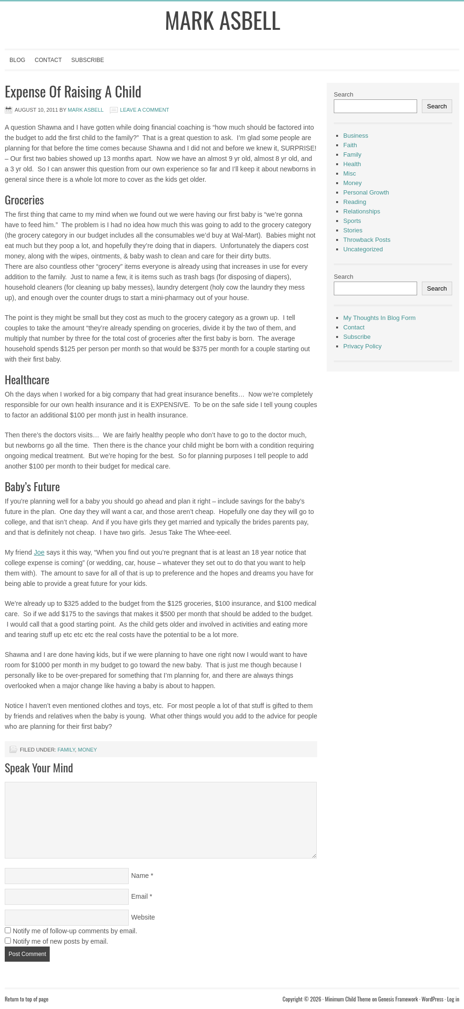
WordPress (432, 999)
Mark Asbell (222, 19)
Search (343, 94)
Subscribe (87, 60)
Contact (48, 60)
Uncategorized (363, 249)
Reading (354, 201)
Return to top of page (26, 999)
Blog (17, 60)
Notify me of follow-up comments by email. (75, 931)
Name (140, 875)
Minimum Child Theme (348, 999)
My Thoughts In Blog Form (379, 317)
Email (139, 896)
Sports (352, 220)
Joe (39, 552)
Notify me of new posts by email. (60, 941)
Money (87, 749)
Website (143, 917)
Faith (350, 145)
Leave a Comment (145, 110)
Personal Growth (366, 192)
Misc (349, 173)
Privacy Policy (362, 346)
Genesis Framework (398, 999)
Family (66, 749)
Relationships (361, 211)
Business (355, 135)
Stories (352, 230)
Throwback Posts (367, 239)
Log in (453, 999)
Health (352, 164)
